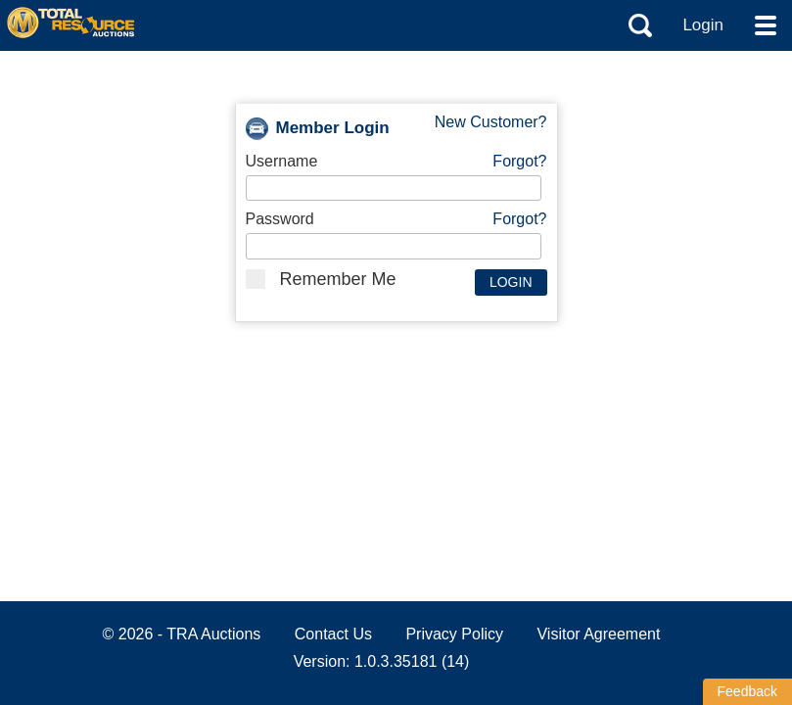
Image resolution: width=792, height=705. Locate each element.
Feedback (747, 691)
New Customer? (491, 122)
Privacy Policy (454, 634)
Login (702, 25)
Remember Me (321, 279)
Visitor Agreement (598, 634)
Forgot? (519, 161)
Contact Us (333, 634)
